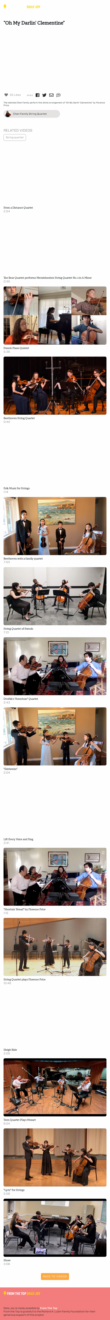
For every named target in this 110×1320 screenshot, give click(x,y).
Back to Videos (55, 1276)
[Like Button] (6, 95)
